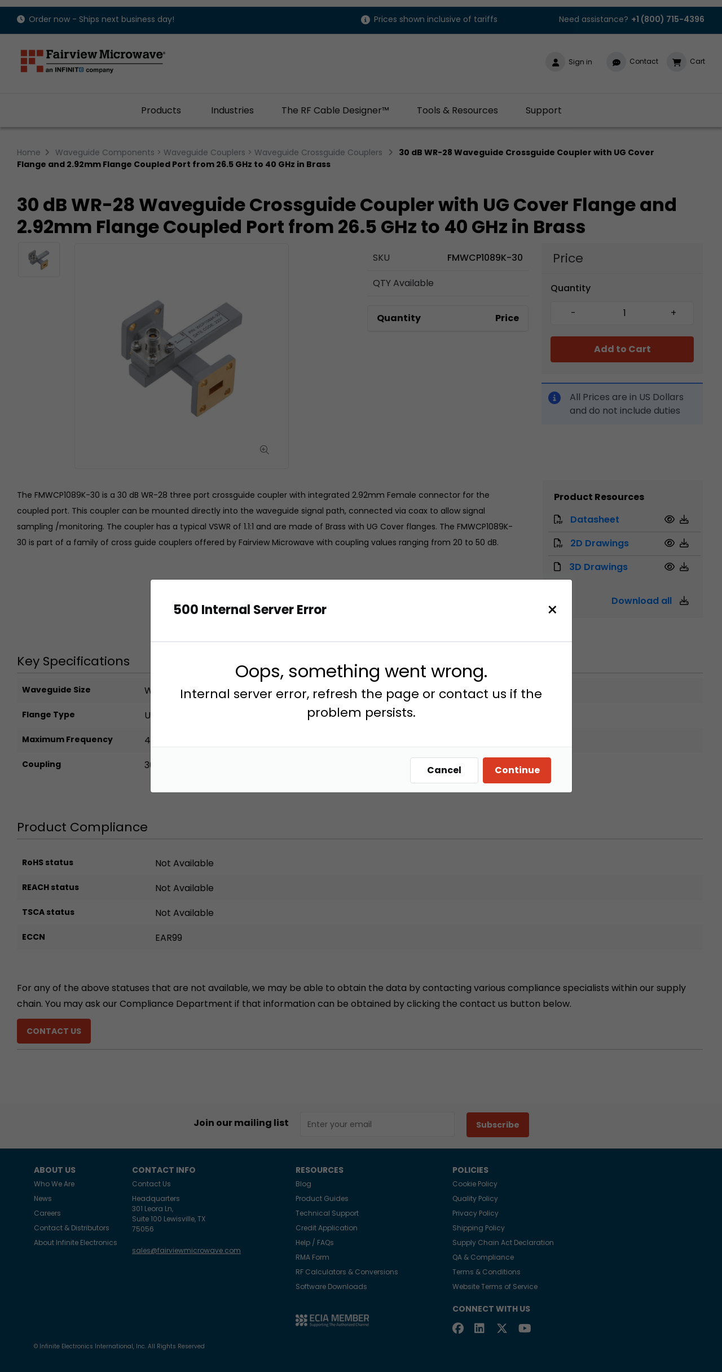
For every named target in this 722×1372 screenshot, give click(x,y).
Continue (520, 770)
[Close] (555, 609)
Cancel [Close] (447, 770)
